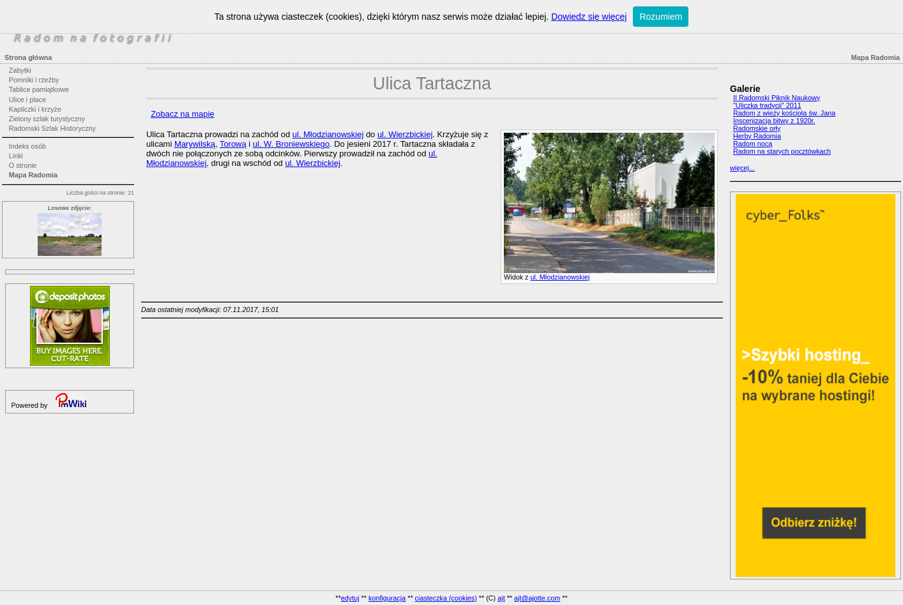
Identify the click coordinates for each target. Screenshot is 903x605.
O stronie (23, 165)
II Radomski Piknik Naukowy (776, 97)
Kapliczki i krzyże (35, 109)
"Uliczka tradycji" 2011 (767, 105)
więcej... (742, 168)
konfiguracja (387, 598)
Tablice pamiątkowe (39, 89)
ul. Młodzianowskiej (559, 277)
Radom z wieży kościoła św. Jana (784, 113)
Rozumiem (660, 16)
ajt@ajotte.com (537, 598)
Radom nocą (752, 143)
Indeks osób (27, 146)
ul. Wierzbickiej (404, 134)
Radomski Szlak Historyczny (52, 128)
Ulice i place (27, 99)
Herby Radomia (757, 136)
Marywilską (194, 144)
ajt (501, 598)
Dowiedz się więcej (588, 16)
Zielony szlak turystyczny (47, 119)
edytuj (350, 598)
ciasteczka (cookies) (446, 598)
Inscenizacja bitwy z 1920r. (774, 120)
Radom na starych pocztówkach (782, 151)
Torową (233, 144)
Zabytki (20, 70)
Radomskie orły (756, 128)
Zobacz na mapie (182, 114)
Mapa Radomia (33, 175)
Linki (16, 156)
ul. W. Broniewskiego (291, 144)
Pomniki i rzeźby (34, 80)
